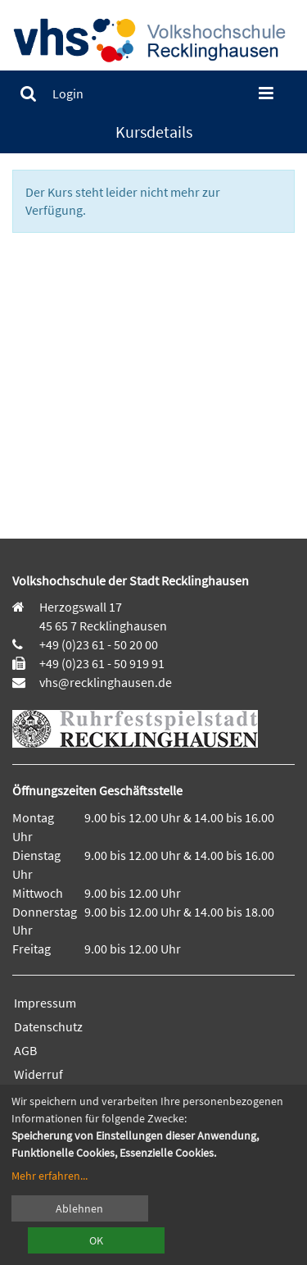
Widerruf (38, 1074)
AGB (25, 1050)
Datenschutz (48, 1026)
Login (68, 93)
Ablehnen (79, 1208)
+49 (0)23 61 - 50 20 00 (98, 644)
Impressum (45, 1002)
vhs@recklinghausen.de (104, 682)
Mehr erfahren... (49, 1175)
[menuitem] (28, 94)
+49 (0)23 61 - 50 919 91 (102, 663)
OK (96, 1240)
